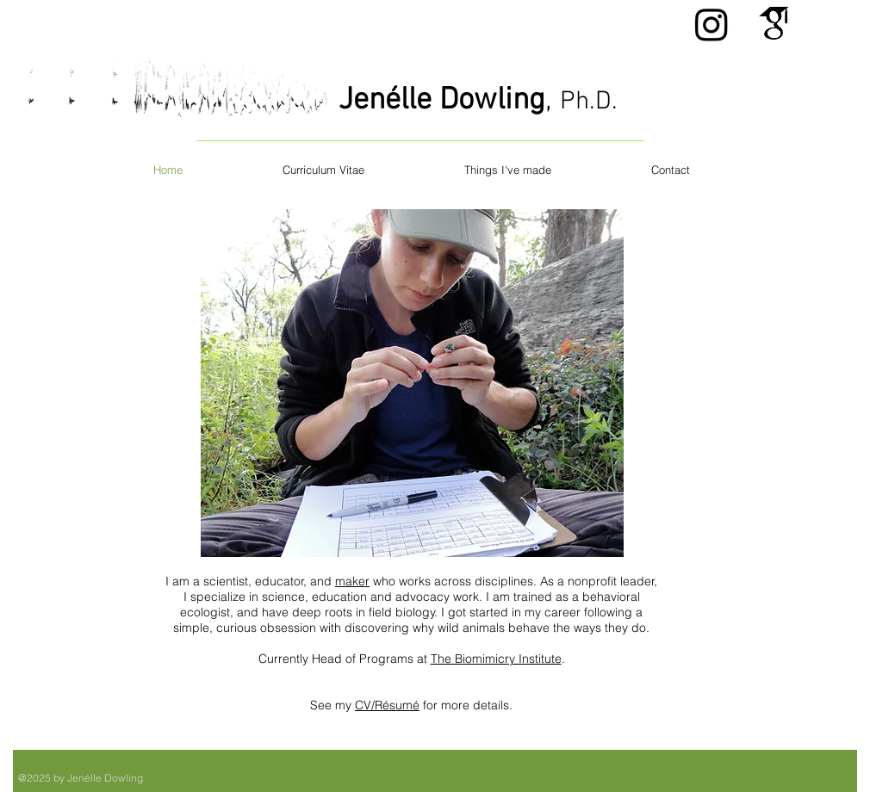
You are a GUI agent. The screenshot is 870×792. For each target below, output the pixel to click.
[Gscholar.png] (773, 24)
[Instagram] (711, 24)
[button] (412, 383)
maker (352, 581)
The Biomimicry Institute (496, 658)
